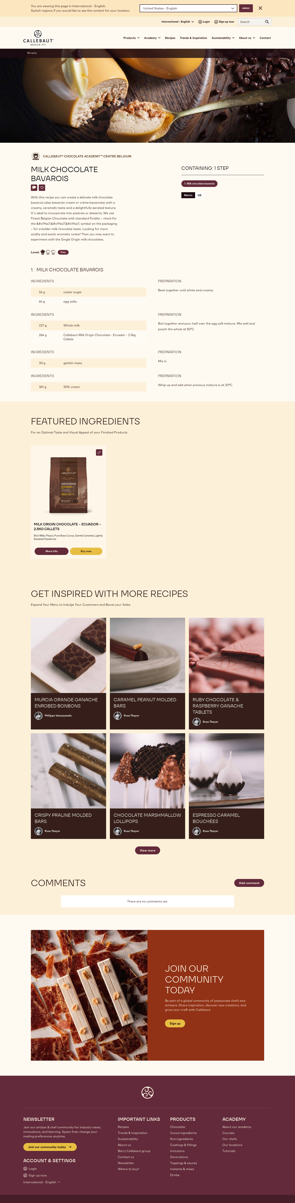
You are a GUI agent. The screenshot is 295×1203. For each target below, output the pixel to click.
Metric (188, 195)
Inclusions (177, 1151)
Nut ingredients (181, 1139)
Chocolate (177, 1127)
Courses (228, 1133)
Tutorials (228, 1151)
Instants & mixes (182, 1169)
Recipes (170, 38)
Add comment (249, 883)
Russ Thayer (131, 715)
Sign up (175, 1023)
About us (124, 1145)
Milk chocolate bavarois (200, 183)
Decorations (179, 1157)
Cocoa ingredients (183, 1133)
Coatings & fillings (183, 1145)
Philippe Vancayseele (58, 715)
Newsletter (126, 1163)
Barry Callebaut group (134, 1151)
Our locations (232, 1145)
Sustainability (128, 1139)
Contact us (126, 1157)
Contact (265, 38)
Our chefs (229, 1139)
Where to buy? (128, 1169)
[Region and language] (188, 8)
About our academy (236, 1127)
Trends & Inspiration (193, 38)
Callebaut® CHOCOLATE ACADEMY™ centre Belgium (87, 156)
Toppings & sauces (183, 1163)
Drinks (174, 1175)
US (199, 195)
